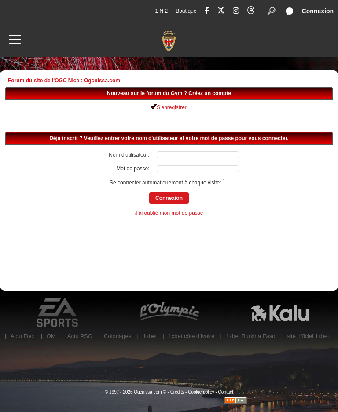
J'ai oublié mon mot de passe (169, 213)
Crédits (177, 392)
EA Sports (58, 312)
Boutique (186, 11)
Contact (225, 392)
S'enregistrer (169, 107)
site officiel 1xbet (308, 336)
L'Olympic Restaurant (169, 312)
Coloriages (117, 336)
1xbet (150, 336)
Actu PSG (79, 336)
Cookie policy (201, 392)
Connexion (318, 11)
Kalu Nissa (280, 312)
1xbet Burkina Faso (251, 336)
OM (51, 336)
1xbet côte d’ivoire (192, 336)
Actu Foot (23, 336)
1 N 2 (161, 11)
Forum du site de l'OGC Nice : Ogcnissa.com (64, 80)
